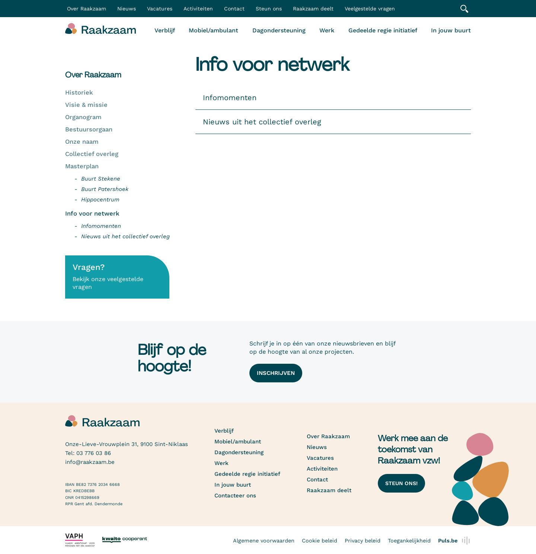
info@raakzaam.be (90, 462)
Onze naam (82, 141)
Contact (234, 9)
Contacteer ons (235, 495)
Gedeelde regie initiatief (382, 30)
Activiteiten (198, 9)
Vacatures (159, 9)
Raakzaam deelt (313, 9)
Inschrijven (276, 373)
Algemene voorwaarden (263, 541)
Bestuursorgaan (88, 129)
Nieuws (126, 9)
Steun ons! (401, 483)
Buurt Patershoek (104, 189)
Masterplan (82, 166)
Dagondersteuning (279, 30)
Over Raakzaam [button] (86, 9)
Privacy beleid (362, 541)
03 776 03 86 (93, 453)
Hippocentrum (100, 199)
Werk (326, 30)
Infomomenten (101, 226)
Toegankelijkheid (409, 541)
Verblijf (164, 30)
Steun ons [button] (269, 9)
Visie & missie (86, 104)
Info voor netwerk (92, 213)
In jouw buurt (451, 30)
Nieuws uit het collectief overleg (125, 236)
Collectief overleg (91, 153)
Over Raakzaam (328, 436)
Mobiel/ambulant (213, 30)
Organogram (83, 117)
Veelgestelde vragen (370, 9)
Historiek (79, 92)
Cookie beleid (319, 541)
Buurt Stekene (100, 178)
